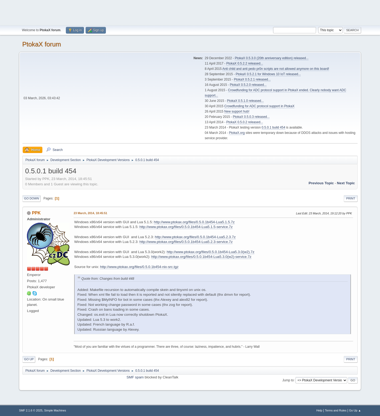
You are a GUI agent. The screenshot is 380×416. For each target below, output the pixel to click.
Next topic (346, 183)
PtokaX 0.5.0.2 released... (244, 122)
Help (319, 410)
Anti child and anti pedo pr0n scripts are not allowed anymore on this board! (275, 69)
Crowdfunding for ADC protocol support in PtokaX (259, 106)
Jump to (288, 380)
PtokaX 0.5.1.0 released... (245, 101)
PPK (36, 213)
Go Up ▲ (355, 410)
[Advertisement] (190, 12)
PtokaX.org (237, 133)
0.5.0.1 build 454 (273, 127)
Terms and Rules (335, 410)
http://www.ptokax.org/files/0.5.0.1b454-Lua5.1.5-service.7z (186, 227)
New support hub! (236, 111)
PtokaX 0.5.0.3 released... (251, 117)
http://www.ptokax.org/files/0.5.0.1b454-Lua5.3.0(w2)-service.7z (201, 257)
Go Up (29, 359)
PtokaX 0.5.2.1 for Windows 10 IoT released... (268, 74)
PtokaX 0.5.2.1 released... (252, 79)
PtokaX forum (41, 44)
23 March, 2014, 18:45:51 (90, 213)
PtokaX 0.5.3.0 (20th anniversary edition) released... (271, 58)
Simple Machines (55, 410)
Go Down (31, 198)
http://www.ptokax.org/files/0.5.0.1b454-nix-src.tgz (139, 267)
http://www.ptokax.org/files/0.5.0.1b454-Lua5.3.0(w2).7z (210, 252)
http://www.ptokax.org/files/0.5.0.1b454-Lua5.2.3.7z (195, 237)
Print (350, 198)
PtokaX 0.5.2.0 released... (248, 85)
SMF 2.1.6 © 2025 (30, 410)
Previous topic (321, 183)
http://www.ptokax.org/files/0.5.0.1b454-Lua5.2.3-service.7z (186, 242)
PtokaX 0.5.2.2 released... (244, 63)
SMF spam (134, 377)
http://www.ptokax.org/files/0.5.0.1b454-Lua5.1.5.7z (194, 222)
